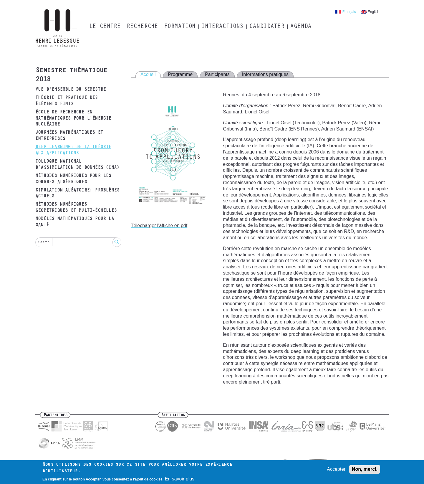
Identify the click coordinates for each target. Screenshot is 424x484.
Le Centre (104, 27)
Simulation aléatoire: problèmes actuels (77, 193)
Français (349, 12)
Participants (217, 74)
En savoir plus (180, 479)
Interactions (222, 27)
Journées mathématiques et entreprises (69, 136)
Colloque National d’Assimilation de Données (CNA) (77, 164)
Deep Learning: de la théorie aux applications (73, 150)
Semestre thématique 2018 (71, 75)
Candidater (266, 27)
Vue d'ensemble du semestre (70, 89)
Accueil (148, 74)
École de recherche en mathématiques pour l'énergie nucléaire (73, 118)
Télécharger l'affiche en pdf (159, 225)
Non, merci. (364, 469)
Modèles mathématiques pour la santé (74, 222)
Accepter (336, 469)
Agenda (300, 27)
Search (43, 242)
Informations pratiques (265, 74)
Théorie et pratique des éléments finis (66, 101)
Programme (180, 74)
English (373, 12)
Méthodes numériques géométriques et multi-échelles (76, 207)
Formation (179, 27)
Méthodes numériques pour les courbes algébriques (73, 179)
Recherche (142, 27)
